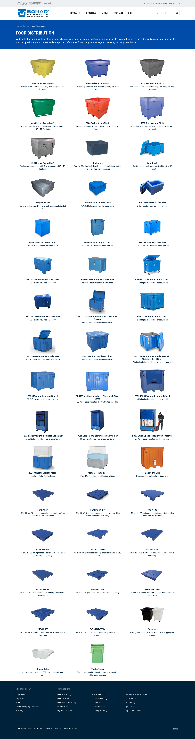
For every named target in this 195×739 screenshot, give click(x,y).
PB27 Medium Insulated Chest (97, 356)
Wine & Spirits (63, 706)
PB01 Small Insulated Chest (97, 202)
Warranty (19, 710)
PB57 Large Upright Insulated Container (152, 435)
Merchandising (98, 706)
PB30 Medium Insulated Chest (43, 396)
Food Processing (64, 694)
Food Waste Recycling (66, 702)
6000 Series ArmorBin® (152, 123)
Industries (91, 13)
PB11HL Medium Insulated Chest (97, 279)
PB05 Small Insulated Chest (97, 242)
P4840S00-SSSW (97, 549)
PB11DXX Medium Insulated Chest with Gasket (97, 318)
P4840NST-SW (97, 589)
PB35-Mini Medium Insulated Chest (152, 396)
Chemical (96, 702)
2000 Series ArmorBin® (97, 83)
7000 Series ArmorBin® (42, 163)
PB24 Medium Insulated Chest (152, 316)
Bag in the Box (152, 472)
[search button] (177, 13)
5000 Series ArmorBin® (97, 123)
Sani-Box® (152, 163)
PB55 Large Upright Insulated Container (97, 435)
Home (18, 26)
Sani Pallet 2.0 (97, 509)
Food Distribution (64, 698)
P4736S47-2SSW (97, 629)
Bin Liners (97, 163)
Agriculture (131, 698)
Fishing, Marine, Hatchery (137, 694)
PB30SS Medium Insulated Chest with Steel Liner (97, 397)
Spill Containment (134, 710)
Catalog (26, 26)
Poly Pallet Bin (43, 202)
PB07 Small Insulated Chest (152, 242)
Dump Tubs (43, 669)
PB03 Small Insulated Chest (43, 242)
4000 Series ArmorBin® (42, 123)
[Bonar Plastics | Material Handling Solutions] (34, 12)
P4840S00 (152, 509)
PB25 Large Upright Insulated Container (43, 435)
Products (75, 13)
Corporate (19, 698)
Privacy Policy (59, 728)
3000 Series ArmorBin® (152, 83)
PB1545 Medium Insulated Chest (43, 356)
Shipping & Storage (100, 710)
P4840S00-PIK (42, 549)
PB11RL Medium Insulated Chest (42, 279)
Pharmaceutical (98, 694)
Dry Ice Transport (64, 710)
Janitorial (130, 706)
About (105, 13)
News (17, 702)
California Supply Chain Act (27, 706)
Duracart (152, 629)
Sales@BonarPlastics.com (169, 3)
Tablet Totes (97, 669)
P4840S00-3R (152, 549)
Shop (130, 13)
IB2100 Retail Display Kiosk (42, 472)
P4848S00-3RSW (152, 589)
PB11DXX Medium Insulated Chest (43, 316)
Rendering (130, 702)
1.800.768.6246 (150, 3)
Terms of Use (71, 728)
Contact (118, 13)
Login (175, 729)
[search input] (163, 13)
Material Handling (99, 698)
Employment (20, 694)
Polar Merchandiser (97, 472)
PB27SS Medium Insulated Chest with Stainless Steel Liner (152, 357)
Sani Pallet (42, 509)
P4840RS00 (42, 629)
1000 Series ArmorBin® (42, 83)
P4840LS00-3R (43, 589)
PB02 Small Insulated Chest (152, 202)
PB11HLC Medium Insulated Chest (152, 279)
